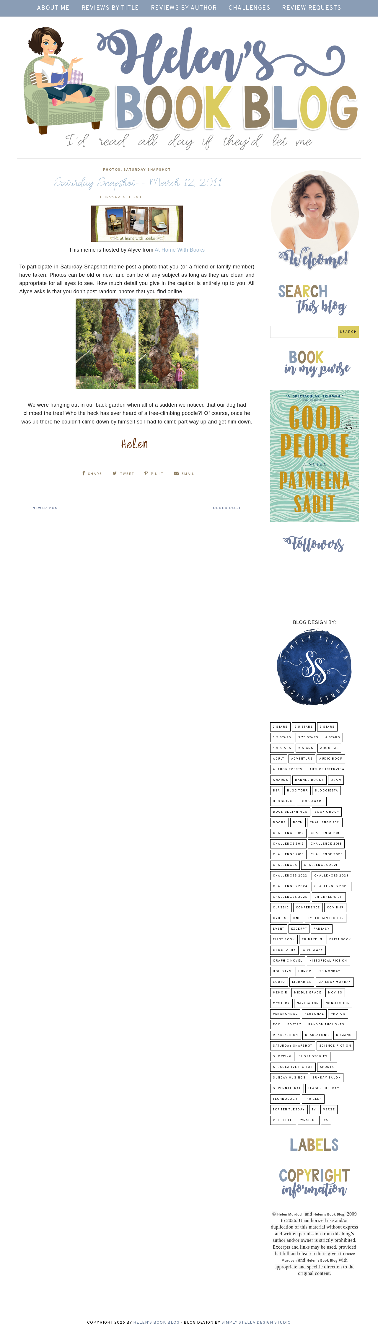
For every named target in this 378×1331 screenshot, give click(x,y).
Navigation (308, 1003)
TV (314, 1110)
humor (305, 971)
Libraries (302, 982)
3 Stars (327, 727)
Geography (284, 950)
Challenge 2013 (326, 833)
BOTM (298, 823)
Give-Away (313, 950)
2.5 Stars (304, 727)
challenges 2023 (331, 876)
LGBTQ (279, 982)
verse (329, 1110)
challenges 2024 (290, 886)
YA (326, 1120)
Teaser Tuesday (323, 1088)
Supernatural (287, 1088)
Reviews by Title (110, 8)
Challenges (249, 8)
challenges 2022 (290, 876)
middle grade (307, 993)
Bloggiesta (326, 791)
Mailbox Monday (334, 982)
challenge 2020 (327, 854)
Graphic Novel (288, 961)
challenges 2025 (331, 886)
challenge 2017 (288, 844)
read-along (317, 1035)
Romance (345, 1035)
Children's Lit (329, 897)
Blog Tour (297, 791)
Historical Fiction (328, 961)
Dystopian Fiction (325, 918)
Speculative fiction (293, 1067)
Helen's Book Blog (156, 1322)
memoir (280, 993)
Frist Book (340, 939)
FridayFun (312, 939)
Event (278, 929)
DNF (297, 918)
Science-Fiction (335, 1046)
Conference (308, 908)
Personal (314, 1014)
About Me (53, 8)
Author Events (288, 769)
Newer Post (47, 508)
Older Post (226, 508)
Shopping (282, 1056)
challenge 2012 (288, 833)
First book (284, 939)
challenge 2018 (326, 844)
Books (279, 823)
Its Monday (329, 971)
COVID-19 (335, 908)
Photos (112, 169)
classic (281, 908)
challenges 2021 (321, 865)
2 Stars (280, 727)
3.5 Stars (282, 737)
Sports (327, 1067)
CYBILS (279, 918)
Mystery (281, 1003)
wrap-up (308, 1120)
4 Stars (332, 737)
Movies (335, 993)
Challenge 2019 (288, 854)
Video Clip (283, 1120)
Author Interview (327, 769)
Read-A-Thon (285, 1035)
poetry (294, 1025)
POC (277, 1025)
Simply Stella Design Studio (256, 1322)
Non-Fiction (338, 1003)
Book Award (311, 801)
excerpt (299, 929)
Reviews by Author (184, 8)
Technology (285, 1099)
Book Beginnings (290, 812)
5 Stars (306, 748)
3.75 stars (308, 737)
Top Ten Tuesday (289, 1110)
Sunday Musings (289, 1078)
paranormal (285, 1014)
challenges (285, 865)
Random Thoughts (326, 1025)
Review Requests (311, 8)
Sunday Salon (326, 1078)
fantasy (322, 929)
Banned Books (309, 780)
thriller (313, 1099)
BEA (276, 791)
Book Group (327, 812)
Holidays (282, 971)
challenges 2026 (290, 897)
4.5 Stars (282, 748)
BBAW (336, 780)
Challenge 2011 (325, 823)
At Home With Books (180, 250)
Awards (280, 780)
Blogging (283, 801)
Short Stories (313, 1056)
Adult (278, 759)
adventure (302, 759)
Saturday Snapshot (147, 169)
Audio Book (331, 759)
